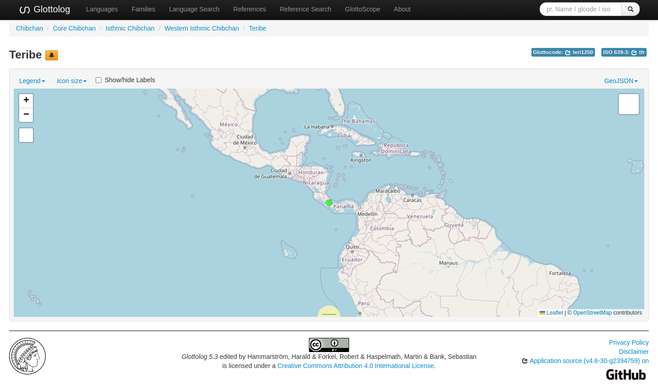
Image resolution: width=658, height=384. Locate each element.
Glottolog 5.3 (199, 356)
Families (143, 9)
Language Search (194, 9)
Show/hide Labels (125, 80)
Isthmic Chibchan (130, 28)
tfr (638, 52)
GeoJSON (621, 80)
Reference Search (305, 9)
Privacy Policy (629, 342)
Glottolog (44, 9)
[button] (329, 202)
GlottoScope (362, 9)
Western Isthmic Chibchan (201, 28)
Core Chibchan (74, 28)
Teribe (257, 28)
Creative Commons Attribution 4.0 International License (355, 365)
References (249, 9)
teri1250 (579, 52)
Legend (32, 80)
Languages (102, 9)
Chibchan (29, 28)
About (402, 9)
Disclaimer (634, 351)
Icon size (72, 80)
